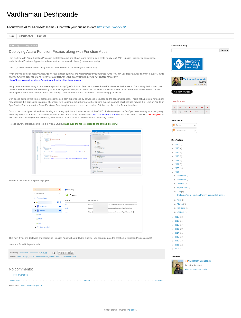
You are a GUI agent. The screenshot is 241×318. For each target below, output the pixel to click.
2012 (177, 241)
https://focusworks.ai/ (111, 27)
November (182, 179)
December (182, 176)
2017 (177, 221)
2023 (177, 156)
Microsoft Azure (26, 36)
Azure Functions (55, 257)
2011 (177, 245)
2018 (177, 217)
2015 (177, 229)
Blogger (132, 310)
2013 (177, 237)
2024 (177, 152)
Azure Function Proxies (38, 257)
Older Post (158, 280)
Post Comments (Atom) (31, 285)
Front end (41, 36)
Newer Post (15, 280)
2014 (177, 233)
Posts (177, 125)
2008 (177, 249)
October (181, 184)
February (181, 208)
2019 (177, 172)
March (180, 204)
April (179, 200)
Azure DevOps (22, 257)
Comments (179, 130)
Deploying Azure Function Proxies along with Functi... (201, 195)
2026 (177, 144)
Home (11, 36)
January (181, 212)
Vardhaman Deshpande (42, 14)
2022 (177, 160)
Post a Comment (20, 275)
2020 (177, 168)
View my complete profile (196, 269)
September (182, 187)
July (179, 191)
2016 (177, 225)
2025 (177, 148)
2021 (177, 164)
